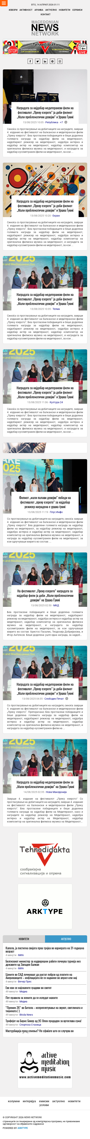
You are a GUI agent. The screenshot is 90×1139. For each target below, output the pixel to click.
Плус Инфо (56, 512)
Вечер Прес (24, 981)
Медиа (23, 991)
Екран (56, 215)
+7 (61, 122)
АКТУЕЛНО (66, 939)
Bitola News (26, 1014)
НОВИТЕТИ (24, 939)
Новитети (64, 10)
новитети (74, 1101)
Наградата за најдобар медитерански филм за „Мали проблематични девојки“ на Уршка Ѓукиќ (45, 784)
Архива (39, 10)
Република (51, 122)
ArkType (23, 1128)
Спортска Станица (30, 1024)
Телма (56, 308)
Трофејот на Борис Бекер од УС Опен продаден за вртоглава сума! (44, 1021)
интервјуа (29, 1101)
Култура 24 (56, 402)
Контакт (45, 14)
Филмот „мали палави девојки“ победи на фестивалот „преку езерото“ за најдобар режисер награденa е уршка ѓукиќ (45, 502)
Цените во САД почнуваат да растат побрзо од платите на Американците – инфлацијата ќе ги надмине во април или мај (41, 976)
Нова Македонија (56, 792)
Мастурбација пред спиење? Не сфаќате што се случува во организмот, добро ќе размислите (40, 1032)
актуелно (58, 1101)
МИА (21, 955)
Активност (26, 10)
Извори (13, 10)
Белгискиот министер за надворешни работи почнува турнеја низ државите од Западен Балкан (43, 963)
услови (44, 1105)
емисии (44, 1101)
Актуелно (51, 10)
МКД (56, 605)
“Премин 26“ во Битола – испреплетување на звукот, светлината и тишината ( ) (44, 1009)
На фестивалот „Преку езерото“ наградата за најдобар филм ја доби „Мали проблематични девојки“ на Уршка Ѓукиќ (45, 595)
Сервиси (77, 10)
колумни (14, 1101)
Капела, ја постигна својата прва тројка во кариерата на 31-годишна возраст (45, 949)
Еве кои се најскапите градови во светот (29, 987)
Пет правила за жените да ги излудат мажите (32, 997)
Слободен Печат (54, 698)
